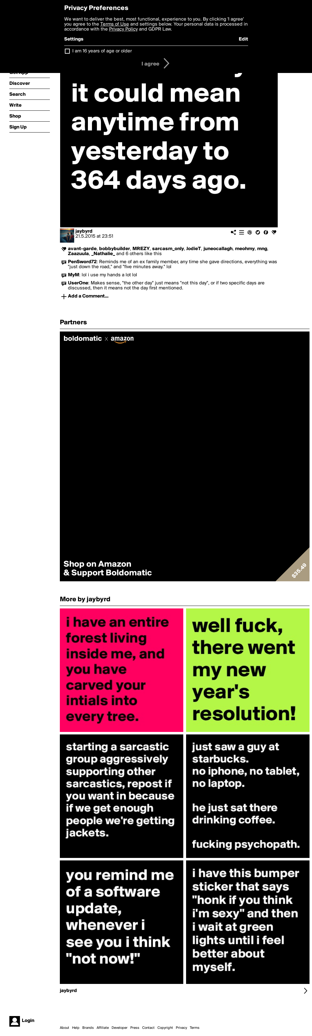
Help (75, 1028)
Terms (194, 1028)
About (64, 1028)
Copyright (165, 1028)
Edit (243, 39)
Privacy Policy (123, 29)
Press (134, 1028)
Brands (88, 1028)
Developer (119, 1028)
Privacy (181, 1028)
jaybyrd (84, 231)
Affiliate (103, 1028)
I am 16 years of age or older (102, 51)
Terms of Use (114, 24)
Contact (148, 1028)
